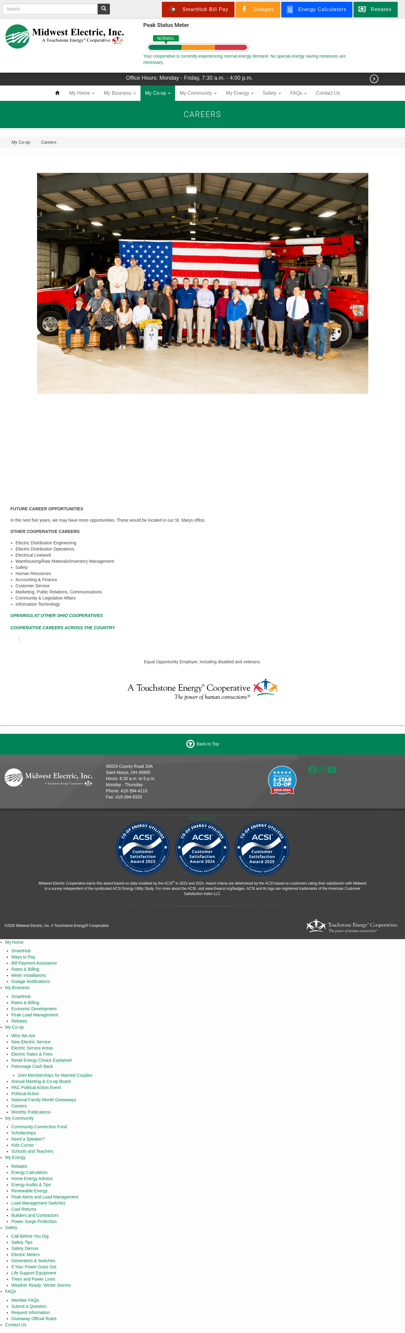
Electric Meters (25, 1254)
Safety (272, 93)
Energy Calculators (29, 1172)
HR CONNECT (202, 818)
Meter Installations (28, 975)
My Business (120, 93)
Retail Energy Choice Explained (41, 1060)
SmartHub (21, 950)
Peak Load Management (34, 1014)
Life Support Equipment (33, 1272)
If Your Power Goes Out (33, 1266)
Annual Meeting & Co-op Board (41, 1081)
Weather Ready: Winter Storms (40, 1285)
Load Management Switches (38, 1203)
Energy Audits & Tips (31, 1184)
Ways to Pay (23, 956)
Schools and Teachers (32, 1151)
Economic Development (34, 1008)
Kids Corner (22, 1145)
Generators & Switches (33, 1260)
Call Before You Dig (29, 1236)
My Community (198, 93)
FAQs (298, 93)
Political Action (25, 1093)
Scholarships (23, 1132)
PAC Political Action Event (36, 1087)
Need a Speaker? (28, 1139)
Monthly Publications (31, 1112)
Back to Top (208, 743)
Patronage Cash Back (32, 1066)
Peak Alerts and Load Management (44, 1196)
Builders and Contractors (34, 1215)
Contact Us (328, 93)
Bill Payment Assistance (34, 963)
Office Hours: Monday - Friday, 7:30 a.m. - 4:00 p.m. (190, 78)
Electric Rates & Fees (32, 1054)
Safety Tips (21, 1242)
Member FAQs (25, 1300)
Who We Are (23, 1035)
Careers (19, 1105)
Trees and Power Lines (33, 1279)
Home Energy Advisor (32, 1178)
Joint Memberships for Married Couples (54, 1075)
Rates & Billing (25, 969)
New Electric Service (31, 1041)
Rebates (19, 1021)
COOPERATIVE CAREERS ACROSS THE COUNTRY (62, 627)
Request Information (30, 1312)
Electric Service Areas (32, 1047)
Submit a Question (29, 1306)
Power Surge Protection (34, 1221)
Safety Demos (24, 1248)
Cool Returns (23, 1209)
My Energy (240, 93)
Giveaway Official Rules (34, 1318)
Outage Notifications (30, 981)
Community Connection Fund (39, 1126)
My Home (82, 93)
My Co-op (158, 93)
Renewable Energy (29, 1190)
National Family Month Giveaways (43, 1099)
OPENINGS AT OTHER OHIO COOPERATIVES (56, 615)
